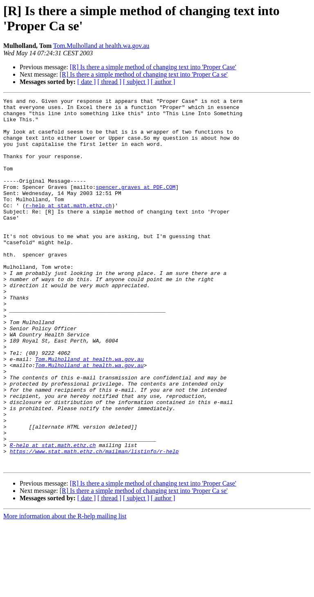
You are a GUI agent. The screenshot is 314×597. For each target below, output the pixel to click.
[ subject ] (136, 81)
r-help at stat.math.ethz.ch (69, 227)
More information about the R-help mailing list (64, 589)
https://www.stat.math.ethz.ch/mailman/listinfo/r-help (94, 522)
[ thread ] (109, 81)
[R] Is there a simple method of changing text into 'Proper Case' (153, 67)
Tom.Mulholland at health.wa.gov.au (101, 45)
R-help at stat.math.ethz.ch (53, 515)
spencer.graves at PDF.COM (135, 205)
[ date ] (86, 81)
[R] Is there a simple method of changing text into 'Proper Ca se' (144, 74)
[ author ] (163, 81)
